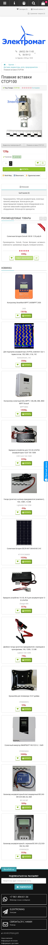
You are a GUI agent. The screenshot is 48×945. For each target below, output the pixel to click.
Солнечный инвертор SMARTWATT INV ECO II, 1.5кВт (24, 745)
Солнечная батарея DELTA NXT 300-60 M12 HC (24, 549)
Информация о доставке (9, 943)
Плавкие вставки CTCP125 (35, 145)
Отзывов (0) (24, 193)
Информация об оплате (9, 941)
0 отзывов (36, 88)
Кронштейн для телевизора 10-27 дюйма (24, 696)
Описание (24, 187)
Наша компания (6, 938)
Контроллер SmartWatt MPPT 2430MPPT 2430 (24, 303)
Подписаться (24, 887)
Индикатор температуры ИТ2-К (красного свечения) (13, 145)
